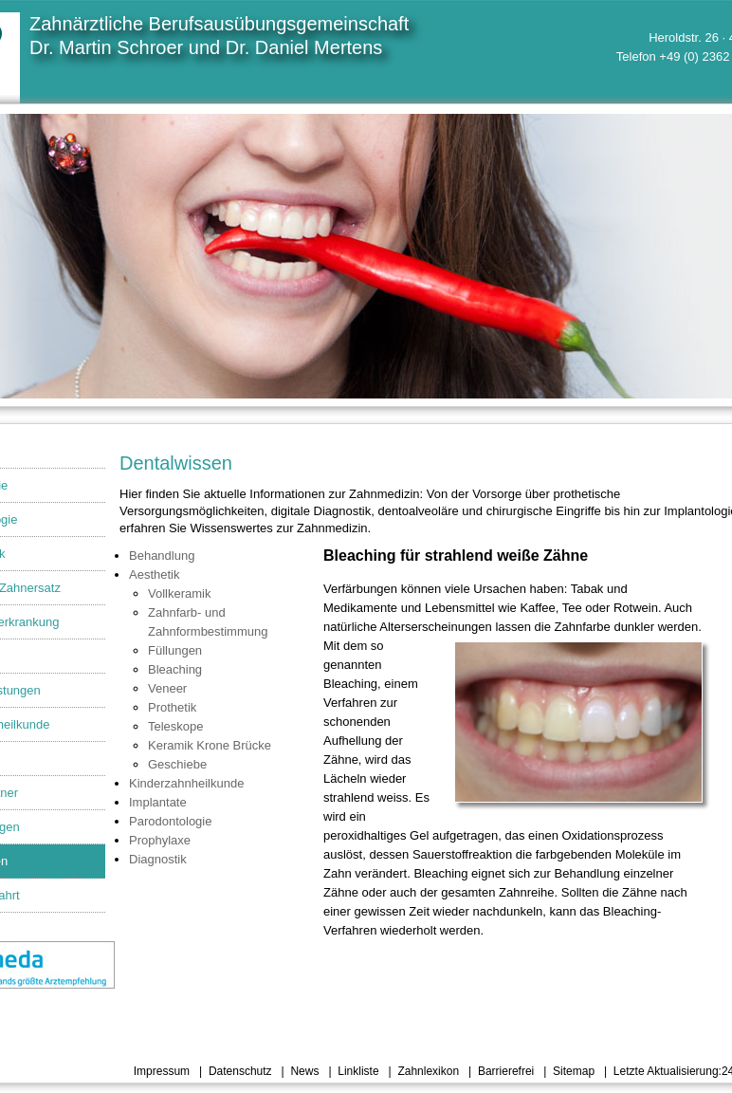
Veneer (167, 688)
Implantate (158, 802)
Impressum (162, 1071)
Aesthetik (154, 574)
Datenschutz (240, 1071)
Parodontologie (170, 821)
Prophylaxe (160, 840)
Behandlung (161, 555)
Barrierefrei (506, 1071)
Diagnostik (158, 859)
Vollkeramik (179, 593)
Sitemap (574, 1071)
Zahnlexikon (428, 1071)
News (304, 1071)
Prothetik (172, 707)
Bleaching (175, 669)
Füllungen (175, 650)
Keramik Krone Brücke (209, 745)
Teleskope (176, 726)
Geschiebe (177, 764)
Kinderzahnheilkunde (186, 783)
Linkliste (358, 1071)
